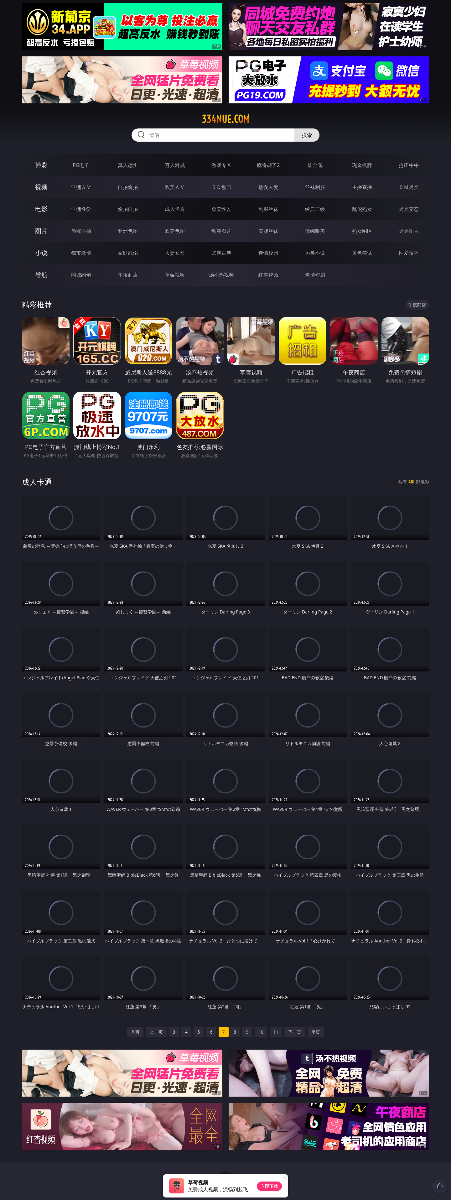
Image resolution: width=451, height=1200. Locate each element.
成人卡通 (175, 209)
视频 (41, 187)
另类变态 (409, 209)
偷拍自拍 (128, 209)
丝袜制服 (315, 187)
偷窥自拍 (81, 230)
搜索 (307, 135)
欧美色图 (175, 230)
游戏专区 (221, 165)
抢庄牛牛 (409, 165)
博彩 (41, 165)
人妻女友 (175, 252)
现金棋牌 (362, 165)
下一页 (294, 1032)
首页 (135, 1032)
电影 (41, 209)
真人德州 (128, 165)
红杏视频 (268, 274)
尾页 (315, 1032)
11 (275, 1032)
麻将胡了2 (268, 165)
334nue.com (225, 119)
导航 (41, 274)
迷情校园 (268, 252)
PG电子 (81, 165)
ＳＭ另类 (409, 187)
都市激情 (81, 252)
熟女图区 (362, 230)
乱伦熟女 (362, 209)
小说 (41, 252)
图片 (41, 231)
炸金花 (315, 165)
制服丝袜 (268, 209)
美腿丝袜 (268, 230)
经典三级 (315, 209)
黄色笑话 (362, 252)
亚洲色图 (128, 230)
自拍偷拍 (128, 187)
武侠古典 (221, 252)
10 (260, 1032)
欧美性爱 (221, 209)
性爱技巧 (409, 252)
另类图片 (409, 230)
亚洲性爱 (81, 209)
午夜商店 (128, 274)
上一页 (156, 1032)
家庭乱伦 (128, 252)
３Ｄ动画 (221, 187)
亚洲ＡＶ (81, 187)
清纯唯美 (315, 230)
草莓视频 (175, 274)
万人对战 (175, 165)
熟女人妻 (268, 187)
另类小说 (315, 252)
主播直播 (362, 187)
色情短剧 (315, 274)
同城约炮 (81, 274)
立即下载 (269, 1186)
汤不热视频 (221, 274)
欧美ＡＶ (175, 187)
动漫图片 (221, 230)
